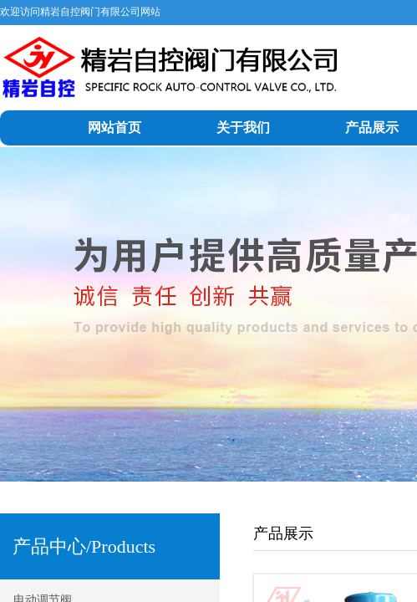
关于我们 (243, 127)
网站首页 (114, 127)
